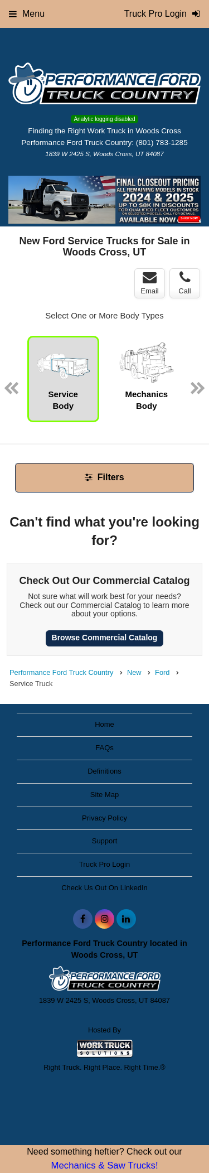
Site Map (104, 794)
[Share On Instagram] (104, 919)
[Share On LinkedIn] (126, 919)
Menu (27, 13)
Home (104, 724)
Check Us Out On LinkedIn (104, 888)
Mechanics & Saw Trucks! (104, 1165)
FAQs (104, 748)
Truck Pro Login (104, 864)
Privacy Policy (104, 818)
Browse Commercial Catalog (105, 637)
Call (184, 283)
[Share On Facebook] (83, 919)
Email (149, 283)
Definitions (104, 771)
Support (105, 841)
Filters (104, 477)
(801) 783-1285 (162, 142)
